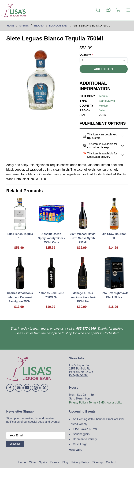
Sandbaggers (81, 434)
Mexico (103, 105)
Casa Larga (80, 444)
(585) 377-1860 (78, 375)
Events (54, 462)
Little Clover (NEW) (85, 429)
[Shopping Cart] (118, 10)
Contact (111, 462)
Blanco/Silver (107, 100)
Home (22, 462)
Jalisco (103, 110)
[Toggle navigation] (128, 10)
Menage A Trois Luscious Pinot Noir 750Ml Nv (82, 297)
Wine (32, 462)
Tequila (103, 96)
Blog (65, 462)
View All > (75, 450)
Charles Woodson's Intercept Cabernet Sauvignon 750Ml (20, 297)
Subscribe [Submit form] (15, 443)
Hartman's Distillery (85, 439)
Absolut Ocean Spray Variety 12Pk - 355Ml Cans (51, 238)
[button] (98, 10)
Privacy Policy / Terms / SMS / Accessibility (95, 402)
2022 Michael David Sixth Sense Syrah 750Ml (83, 238)
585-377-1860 (86, 328)
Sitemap (97, 462)
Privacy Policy (80, 462)
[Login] (108, 10)
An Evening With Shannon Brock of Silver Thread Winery (96, 422)
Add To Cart (103, 69)
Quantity (86, 54)
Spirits (43, 462)
